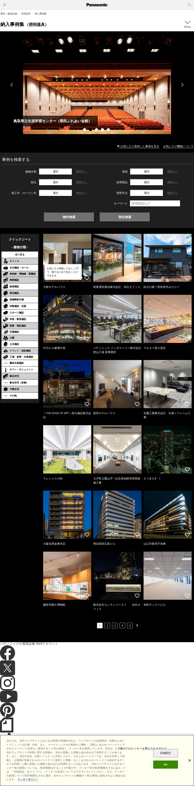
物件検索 (69, 217)
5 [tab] (109, 130)
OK (166, 764)
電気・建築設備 (8, 13)
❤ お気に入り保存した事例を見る (138, 146)
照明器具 (26, 13)
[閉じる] (189, 760)
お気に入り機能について (178, 146)
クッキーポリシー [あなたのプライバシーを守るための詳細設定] (28, 779)
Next (182, 85)
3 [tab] (97, 130)
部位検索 (125, 217)
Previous (11, 85)
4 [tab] (103, 130)
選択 (55, 171)
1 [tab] (85, 130)
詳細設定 (165, 753)
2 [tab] (91, 130)
